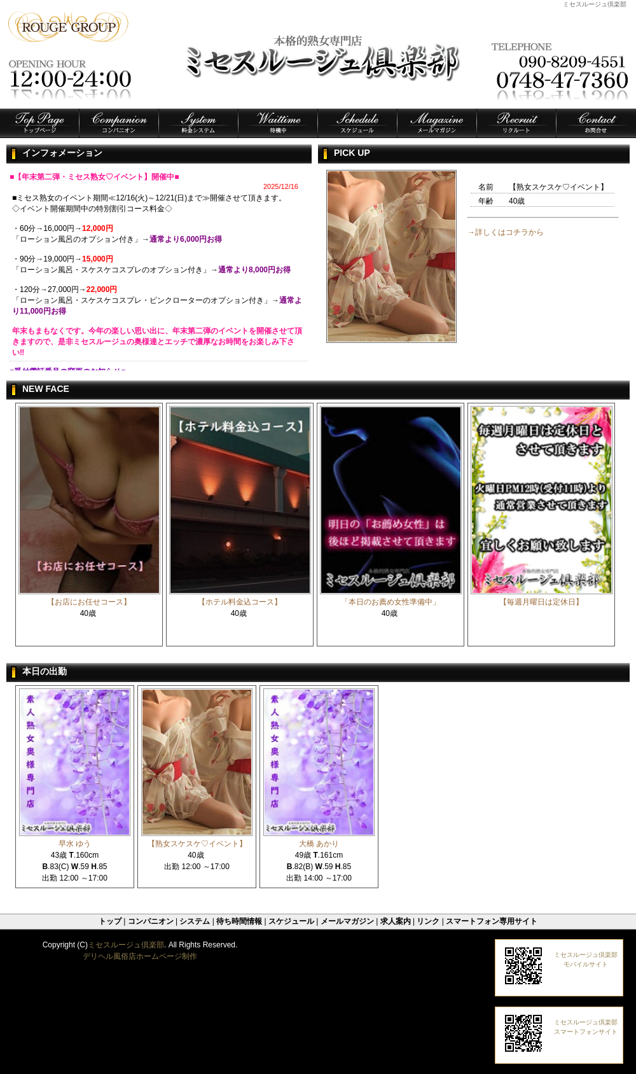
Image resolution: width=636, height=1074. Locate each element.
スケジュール (291, 921)
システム (194, 921)
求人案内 (395, 921)
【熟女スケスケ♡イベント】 (197, 843)
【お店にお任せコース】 (89, 601)
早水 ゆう (75, 843)
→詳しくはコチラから (505, 232)
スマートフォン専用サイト (491, 921)
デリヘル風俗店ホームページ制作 (140, 956)
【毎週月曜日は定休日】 (541, 601)
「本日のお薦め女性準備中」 (390, 601)
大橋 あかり (319, 843)
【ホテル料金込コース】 (240, 601)
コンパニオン (151, 921)
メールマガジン (347, 921)
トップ (110, 921)
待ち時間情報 (239, 921)
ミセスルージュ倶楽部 (126, 944)
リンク (428, 921)
